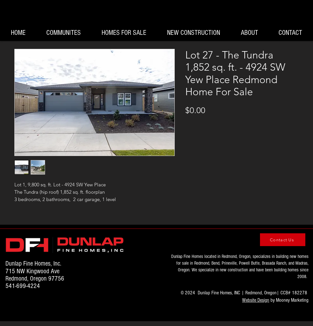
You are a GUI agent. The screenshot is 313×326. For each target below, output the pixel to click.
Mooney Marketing (292, 300)
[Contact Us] (282, 239)
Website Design (255, 300)
